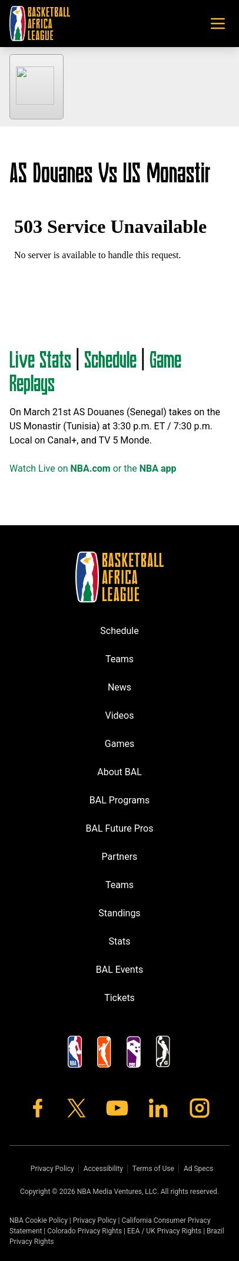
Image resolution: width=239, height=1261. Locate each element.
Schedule (110, 358)
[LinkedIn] (158, 1108)
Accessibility (103, 1169)
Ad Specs (198, 1169)
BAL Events (119, 969)
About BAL (119, 772)
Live (24, 358)
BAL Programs (119, 800)
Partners (120, 856)
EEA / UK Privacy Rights (164, 1231)
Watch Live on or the (92, 468)
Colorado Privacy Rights (84, 1231)
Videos (119, 715)
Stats (55, 358)
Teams (119, 659)
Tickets (119, 997)
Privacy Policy (52, 1169)
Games (119, 743)
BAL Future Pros (119, 828)
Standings (119, 913)
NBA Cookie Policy (38, 1220)
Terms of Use (153, 1169)
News (119, 687)
